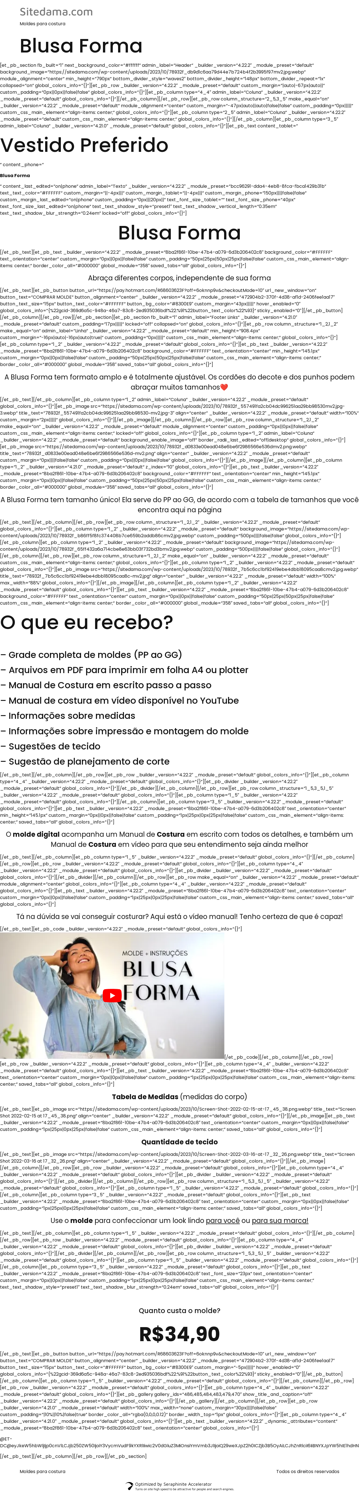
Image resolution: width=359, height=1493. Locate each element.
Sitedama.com (56, 11)
